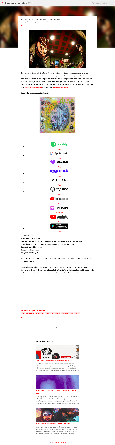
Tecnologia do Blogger (57, 442)
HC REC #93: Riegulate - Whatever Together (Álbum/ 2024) (53, 423)
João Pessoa (49, 313)
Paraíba (57, 313)
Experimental (39, 313)
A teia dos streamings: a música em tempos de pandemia (52, 360)
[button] (22, 25)
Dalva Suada (30, 313)
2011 (23, 313)
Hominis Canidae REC (19, 3)
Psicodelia (65, 313)
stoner (77, 313)
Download (59, 213)
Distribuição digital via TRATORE (33, 310)
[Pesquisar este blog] (104, 3)
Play (59, 149)
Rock (71, 313)
